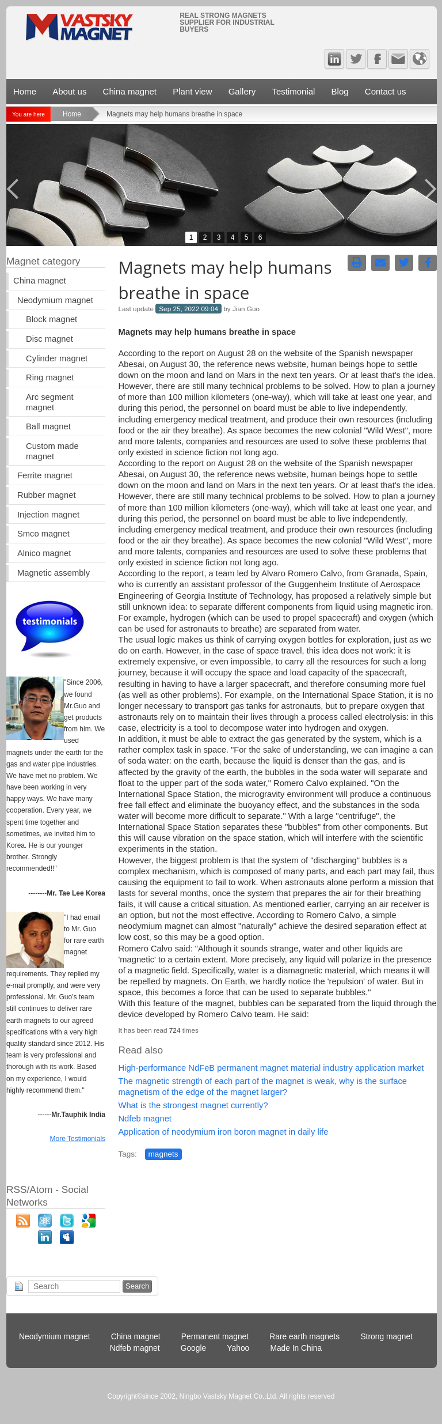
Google (194, 1348)
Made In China (296, 1348)
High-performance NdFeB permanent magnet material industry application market (271, 1067)
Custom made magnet (52, 451)
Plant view (192, 91)
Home (24, 91)
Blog (340, 91)
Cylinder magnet (56, 358)
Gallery (242, 91)
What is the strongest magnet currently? (193, 1105)
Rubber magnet (46, 495)
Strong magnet (386, 1336)
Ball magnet (48, 426)
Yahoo (238, 1348)
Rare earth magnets (304, 1336)
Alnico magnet (44, 553)
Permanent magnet (215, 1336)
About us (69, 91)
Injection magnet (48, 514)
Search (137, 1286)
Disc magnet (49, 338)
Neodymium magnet (55, 300)
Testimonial (293, 91)
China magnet (130, 91)
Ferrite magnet (45, 475)
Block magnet (51, 319)
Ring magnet (50, 377)
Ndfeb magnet (144, 1118)
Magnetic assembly (53, 572)
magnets (163, 1154)
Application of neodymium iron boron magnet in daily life (223, 1131)
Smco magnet (43, 533)
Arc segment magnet (50, 402)
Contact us (385, 91)
